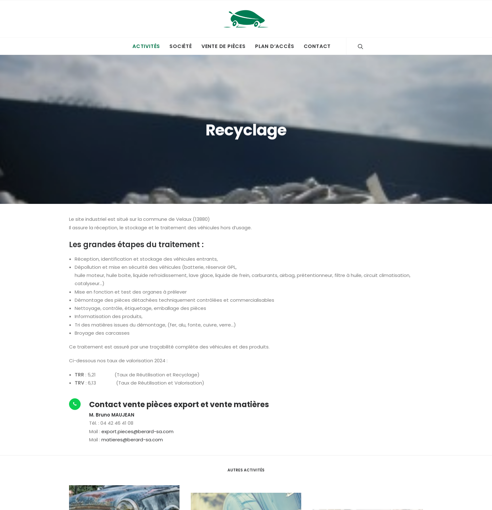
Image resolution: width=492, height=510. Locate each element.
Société (180, 46)
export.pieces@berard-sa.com (137, 426)
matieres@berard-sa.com (132, 435)
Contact (317, 46)
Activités (146, 46)
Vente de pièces (223, 46)
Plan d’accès (274, 46)
